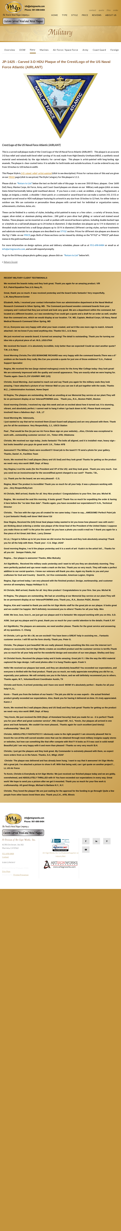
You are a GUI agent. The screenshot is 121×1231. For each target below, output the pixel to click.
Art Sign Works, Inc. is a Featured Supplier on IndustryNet (61, 852)
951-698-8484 (8, 853)
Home (54, 15)
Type (64, 15)
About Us (110, 15)
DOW (22, 49)
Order (115, 10)
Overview (9, 49)
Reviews (96, 15)
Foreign (114, 49)
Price (85, 15)
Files (109, 10)
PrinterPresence (21, 875)
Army (85, 49)
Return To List (10, 261)
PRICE (12, 177)
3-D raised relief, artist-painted (36, 173)
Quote (101, 10)
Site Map (6, 871)
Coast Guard (99, 49)
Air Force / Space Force (65, 49)
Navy (32, 49)
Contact (92, 10)
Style (74, 15)
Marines (44, 49)
